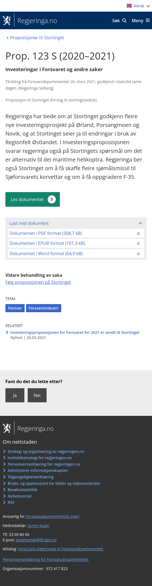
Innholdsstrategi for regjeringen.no (40, 457)
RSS (11, 502)
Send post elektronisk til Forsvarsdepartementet (61, 548)
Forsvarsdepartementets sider (52, 516)
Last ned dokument (28, 223)
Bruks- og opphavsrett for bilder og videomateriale (54, 483)
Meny (137, 21)
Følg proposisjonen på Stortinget (38, 282)
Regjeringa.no (35, 20)
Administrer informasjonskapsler (38, 470)
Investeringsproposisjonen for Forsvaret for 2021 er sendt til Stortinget (74, 332)
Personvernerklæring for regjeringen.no (44, 464)
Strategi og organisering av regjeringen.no (46, 451)
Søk (116, 21)
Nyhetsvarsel (19, 496)
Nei (37, 395)
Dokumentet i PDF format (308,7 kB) (45, 233)
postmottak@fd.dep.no (36, 539)
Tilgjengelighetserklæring (31, 476)
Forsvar (15, 308)
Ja (15, 395)
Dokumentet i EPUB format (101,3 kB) (47, 243)
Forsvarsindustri (44, 308)
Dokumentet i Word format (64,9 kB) (46, 253)
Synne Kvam (38, 525)
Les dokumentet (27, 199)
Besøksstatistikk (22, 489)
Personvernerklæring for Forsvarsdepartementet (46, 559)
